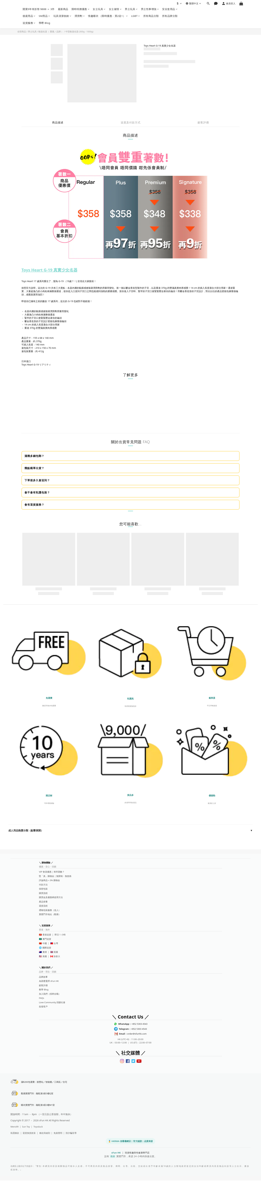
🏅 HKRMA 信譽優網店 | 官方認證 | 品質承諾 (130, 1141)
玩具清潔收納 (62, 16)
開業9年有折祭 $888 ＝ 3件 (39, 9)
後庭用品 (29, 16)
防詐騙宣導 (71, 1133)
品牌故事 (43, 976)
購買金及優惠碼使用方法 (51, 897)
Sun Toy (26, 1127)
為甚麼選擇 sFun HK (49, 980)
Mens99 (14, 1127)
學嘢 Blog (44, 23)
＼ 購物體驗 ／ (46, 862)
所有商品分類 (151, 16)
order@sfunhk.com (132, 1033)
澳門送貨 (46, 938)
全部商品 (21, 31)
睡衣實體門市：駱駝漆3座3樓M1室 (38, 1105)
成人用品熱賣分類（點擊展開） (130, 830)
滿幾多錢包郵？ (34, 456)
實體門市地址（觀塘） (50, 914)
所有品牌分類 (170, 16)
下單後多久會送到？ (37, 480)
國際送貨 (46, 947)
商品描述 (57, 122)
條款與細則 (44, 1133)
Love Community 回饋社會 (52, 1002)
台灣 (56, 943)
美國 (44, 956)
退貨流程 (43, 905)
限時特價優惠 (81, 9)
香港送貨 (46, 934)
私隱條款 (14, 1133)
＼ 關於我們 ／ (46, 967)
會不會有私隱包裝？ (37, 492)
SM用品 (44, 16)
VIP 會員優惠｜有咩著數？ (51, 871)
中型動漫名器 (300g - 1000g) (79, 31)
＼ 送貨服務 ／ (46, 925)
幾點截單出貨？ (34, 468)
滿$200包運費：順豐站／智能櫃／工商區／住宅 (44, 1081)
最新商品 (63, 9)
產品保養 (43, 901)
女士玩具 (99, 9)
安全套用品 (169, 9)
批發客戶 (43, 1006)
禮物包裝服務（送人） (50, 910)
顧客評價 (203, 122)
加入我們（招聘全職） (50, 993)
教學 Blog (43, 989)
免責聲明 (58, 1133)
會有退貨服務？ (34, 504)
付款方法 (43, 884)
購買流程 (43, 893)
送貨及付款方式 (130, 122)
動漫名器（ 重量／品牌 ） (50, 31)
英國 (56, 951)
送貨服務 (29, 23)
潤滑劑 (80, 16)
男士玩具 (131, 9)
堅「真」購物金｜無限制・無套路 (55, 876)
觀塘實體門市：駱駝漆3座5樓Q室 (37, 1093)
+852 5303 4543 (132, 1023)
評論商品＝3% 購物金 (49, 880)
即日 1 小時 (60, 934)
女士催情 (115, 9)
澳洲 (44, 951)
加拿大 (57, 956)
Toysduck (38, 1127)
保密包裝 (43, 888)
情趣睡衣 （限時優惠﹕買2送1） (108, 16)
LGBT (135, 16)
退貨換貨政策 (29, 1133)
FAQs (41, 998)
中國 (44, 943)
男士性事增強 (150, 9)
